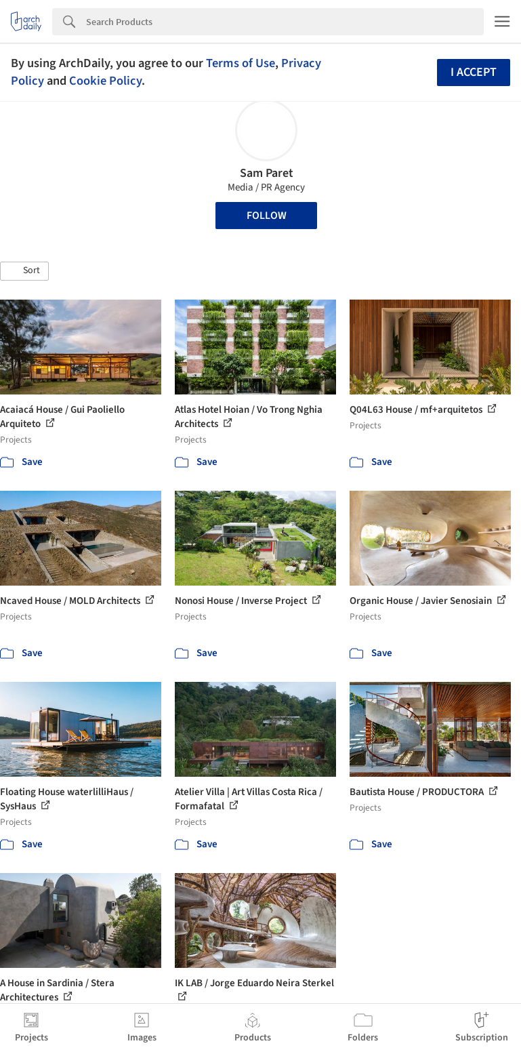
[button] (24, 271)
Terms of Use (240, 63)
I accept (474, 72)
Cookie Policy (105, 80)
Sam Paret (266, 173)
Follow (267, 215)
